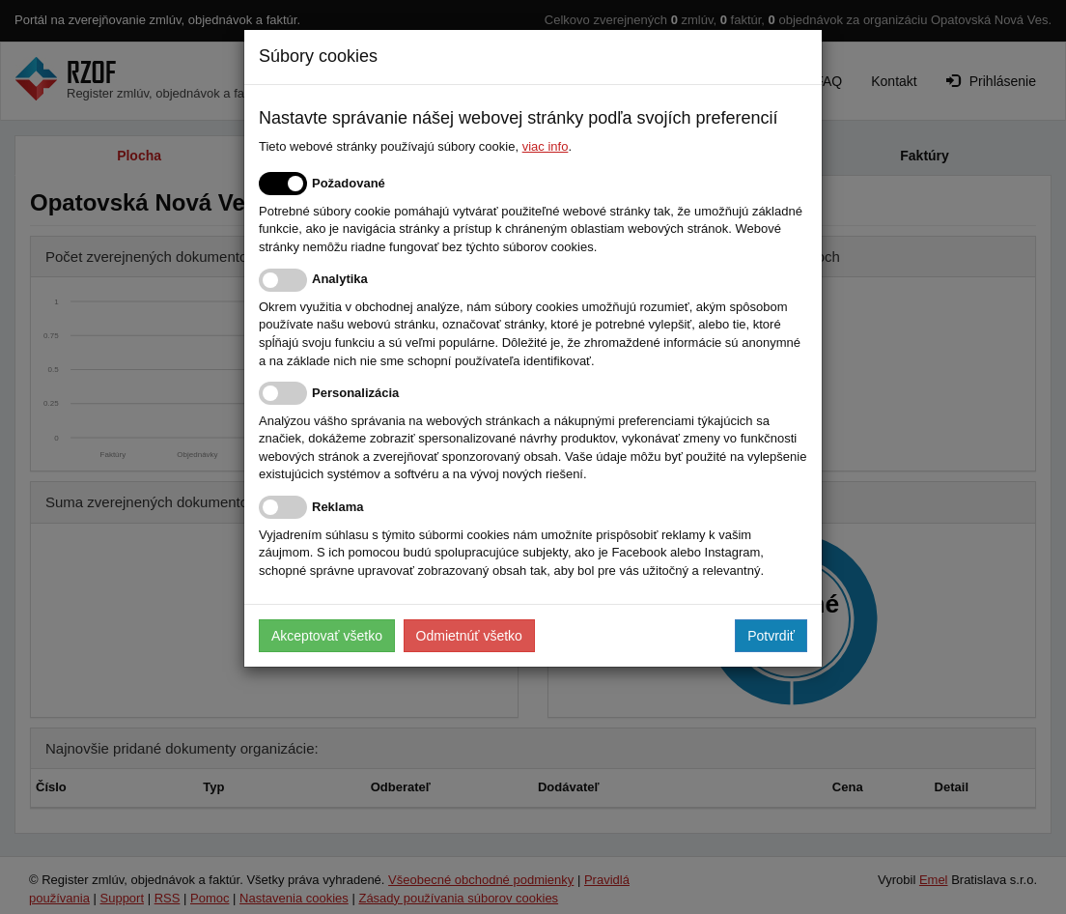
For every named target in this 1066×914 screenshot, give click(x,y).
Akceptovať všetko (326, 635)
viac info (545, 146)
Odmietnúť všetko (469, 635)
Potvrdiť (771, 635)
